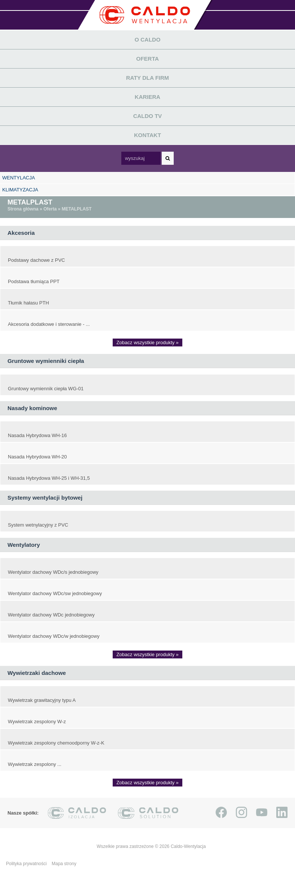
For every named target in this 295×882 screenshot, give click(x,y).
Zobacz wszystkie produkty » (147, 342)
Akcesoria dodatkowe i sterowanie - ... (49, 324)
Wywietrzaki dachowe (36, 673)
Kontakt (147, 135)
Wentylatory (23, 545)
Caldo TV (147, 116)
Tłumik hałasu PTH (28, 303)
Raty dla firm (147, 78)
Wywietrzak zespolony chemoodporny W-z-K (56, 743)
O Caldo (147, 39)
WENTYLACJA (18, 178)
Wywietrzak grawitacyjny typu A (42, 700)
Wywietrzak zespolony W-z (37, 721)
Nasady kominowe (32, 408)
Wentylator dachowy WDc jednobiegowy (51, 615)
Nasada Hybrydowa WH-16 (37, 435)
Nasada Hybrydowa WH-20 (37, 457)
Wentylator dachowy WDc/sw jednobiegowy (55, 593)
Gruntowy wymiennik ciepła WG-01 (45, 388)
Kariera (147, 97)
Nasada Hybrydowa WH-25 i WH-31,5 (49, 478)
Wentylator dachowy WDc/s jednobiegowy (53, 572)
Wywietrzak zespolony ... (34, 764)
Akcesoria (21, 233)
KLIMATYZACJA (20, 190)
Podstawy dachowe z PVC (36, 260)
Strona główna (23, 209)
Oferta (147, 58)
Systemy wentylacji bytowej (44, 497)
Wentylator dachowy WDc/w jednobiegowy (54, 636)
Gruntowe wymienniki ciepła (45, 361)
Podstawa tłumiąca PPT (34, 281)
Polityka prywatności (27, 863)
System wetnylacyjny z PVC (38, 525)
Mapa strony (64, 863)
